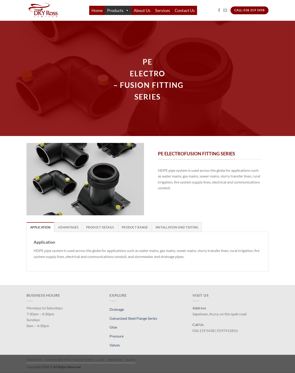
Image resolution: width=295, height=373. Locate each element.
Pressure (116, 336)
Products (118, 10)
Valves (114, 345)
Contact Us (185, 10)
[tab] (40, 227)
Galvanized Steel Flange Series (133, 318)
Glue (113, 327)
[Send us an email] (225, 10)
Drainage (116, 309)
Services (162, 10)
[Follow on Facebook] (219, 10)
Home (97, 10)
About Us (142, 10)
